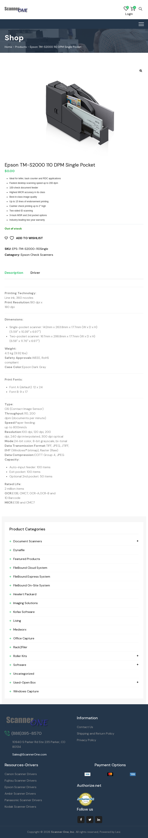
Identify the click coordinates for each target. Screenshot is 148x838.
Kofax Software (24, 612)
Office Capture (23, 638)
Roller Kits (20, 656)
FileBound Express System (31, 577)
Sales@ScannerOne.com (29, 754)
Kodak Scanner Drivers (20, 807)
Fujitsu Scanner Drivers (21, 781)
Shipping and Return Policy (95, 733)
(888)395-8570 (26, 733)
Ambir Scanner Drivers (20, 794)
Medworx (19, 629)
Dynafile (19, 550)
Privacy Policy (86, 740)
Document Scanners (27, 541)
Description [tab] (14, 273)
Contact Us (85, 727)
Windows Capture (26, 691)
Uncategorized (23, 674)
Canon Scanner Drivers (21, 774)
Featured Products (26, 559)
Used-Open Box (24, 682)
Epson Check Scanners (37, 255)
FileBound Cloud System (30, 568)
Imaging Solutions (25, 603)
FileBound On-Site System (31, 585)
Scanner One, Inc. (63, 832)
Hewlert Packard (24, 594)
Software (19, 665)
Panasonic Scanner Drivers (23, 800)
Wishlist (126, 9)
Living (17, 621)
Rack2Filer (20, 647)
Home (8, 47)
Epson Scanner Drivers (20, 787)
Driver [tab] (35, 273)
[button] (140, 70)
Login (129, 14)
